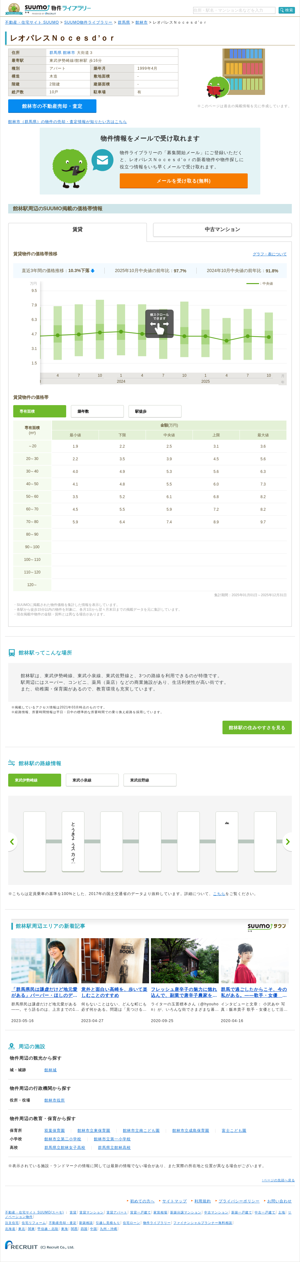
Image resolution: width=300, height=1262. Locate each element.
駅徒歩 (141, 411)
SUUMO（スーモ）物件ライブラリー (48, 9)
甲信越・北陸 (48, 1228)
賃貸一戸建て (140, 1212)
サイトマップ (174, 1201)
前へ (13, 842)
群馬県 (124, 22)
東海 (64, 1228)
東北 (21, 1228)
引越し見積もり (108, 1222)
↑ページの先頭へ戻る (278, 1180)
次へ (287, 842)
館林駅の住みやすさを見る (257, 727)
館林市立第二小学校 (62, 1139)
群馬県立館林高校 (114, 1147)
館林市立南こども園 (141, 1130)
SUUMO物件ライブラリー (88, 22)
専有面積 (27, 411)
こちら (219, 894)
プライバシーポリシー (239, 1201)
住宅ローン (131, 1222)
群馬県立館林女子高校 (64, 1147)
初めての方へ (142, 1201)
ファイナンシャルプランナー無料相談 (202, 1222)
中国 (93, 1228)
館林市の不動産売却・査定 (52, 106)
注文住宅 (12, 1222)
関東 (31, 1228)
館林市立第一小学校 (112, 1139)
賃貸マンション (91, 1212)
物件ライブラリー (157, 1222)
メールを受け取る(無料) (184, 180)
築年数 (83, 411)
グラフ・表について (270, 254)
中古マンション (216, 1212)
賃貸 (73, 1212)
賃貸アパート (117, 1212)
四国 (84, 1228)
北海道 (10, 1228)
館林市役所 (54, 1100)
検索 (289, 10)
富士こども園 (234, 1130)
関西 (74, 1228)
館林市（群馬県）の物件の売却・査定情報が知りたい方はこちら (67, 121)
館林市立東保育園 (94, 1130)
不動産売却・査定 (63, 1222)
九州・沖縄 (108, 1228)
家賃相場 (160, 1212)
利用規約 (202, 1201)
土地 (281, 1212)
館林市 (142, 22)
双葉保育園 (54, 1130)
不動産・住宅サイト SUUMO (32, 22)
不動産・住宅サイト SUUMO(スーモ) (34, 1212)
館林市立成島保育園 (190, 1130)
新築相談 (86, 1222)
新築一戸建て (241, 1212)
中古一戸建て (265, 1212)
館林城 (50, 1070)
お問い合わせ (279, 1201)
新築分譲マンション (185, 1212)
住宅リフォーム (34, 1222)
